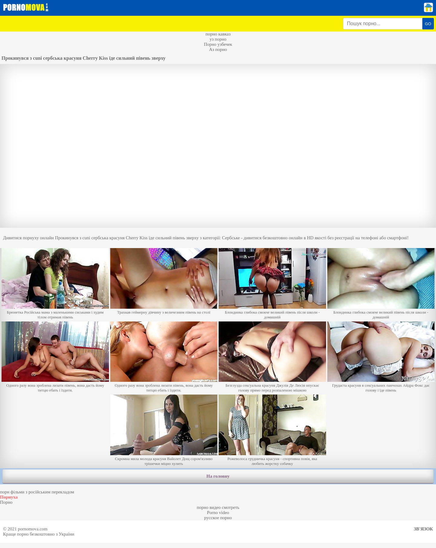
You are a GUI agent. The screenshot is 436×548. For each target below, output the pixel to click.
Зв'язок (423, 528)
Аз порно (218, 49)
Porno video (218, 512)
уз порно (218, 39)
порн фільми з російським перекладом (37, 491)
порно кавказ (218, 34)
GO (428, 24)
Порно (6, 502)
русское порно (218, 517)
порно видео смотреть (218, 507)
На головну (218, 476)
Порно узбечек (218, 44)
